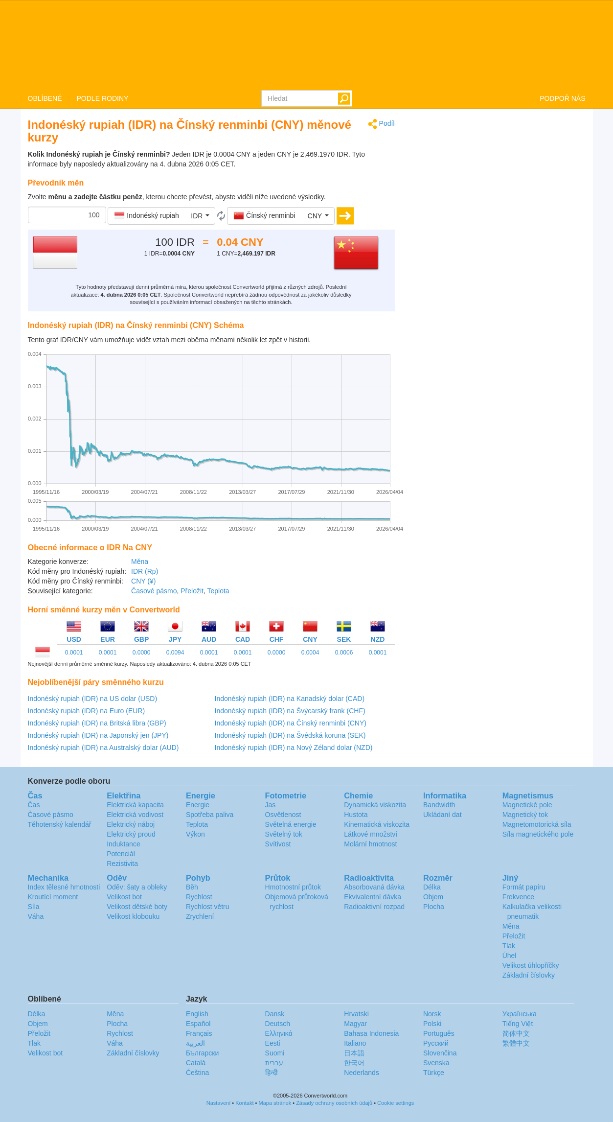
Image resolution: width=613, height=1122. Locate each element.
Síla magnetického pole (538, 834)
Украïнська (519, 1014)
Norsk (432, 1014)
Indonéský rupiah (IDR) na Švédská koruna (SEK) (290, 735)
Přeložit (192, 591)
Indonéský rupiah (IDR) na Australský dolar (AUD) (103, 747)
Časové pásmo (154, 591)
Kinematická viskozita (376, 824)
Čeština (197, 1072)
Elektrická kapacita (135, 805)
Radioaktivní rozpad (374, 907)
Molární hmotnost (370, 844)
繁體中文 (516, 1043)
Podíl (381, 124)
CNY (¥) (143, 581)
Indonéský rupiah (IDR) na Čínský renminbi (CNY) (290, 723)
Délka (432, 887)
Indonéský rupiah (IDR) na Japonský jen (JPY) (98, 735)
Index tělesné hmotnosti (64, 887)
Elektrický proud (131, 834)
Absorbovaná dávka (374, 887)
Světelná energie (291, 824)
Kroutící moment (53, 897)
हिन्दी (271, 1072)
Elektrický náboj (131, 824)
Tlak (508, 946)
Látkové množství (370, 834)
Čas (34, 805)
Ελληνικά (279, 1033)
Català (195, 1063)
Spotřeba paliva (209, 814)
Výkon (195, 834)
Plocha (433, 907)
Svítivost (278, 844)
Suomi (275, 1053)
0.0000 (142, 652)
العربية (195, 1043)
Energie (197, 805)
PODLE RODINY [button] (103, 98)
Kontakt (244, 1103)
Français (199, 1033)
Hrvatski (356, 1014)
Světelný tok (283, 834)
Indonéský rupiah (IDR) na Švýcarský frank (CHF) (290, 711)
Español (198, 1024)
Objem (433, 897)
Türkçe (433, 1072)
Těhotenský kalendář (59, 824)
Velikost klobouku (133, 916)
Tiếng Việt (517, 1024)
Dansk (275, 1014)
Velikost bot (124, 897)
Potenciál (121, 854)
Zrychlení (200, 916)
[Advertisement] (497, 187)
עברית (274, 1063)
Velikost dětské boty (137, 907)
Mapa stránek (275, 1103)
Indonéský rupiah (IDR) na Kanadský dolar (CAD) (290, 698)
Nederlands (361, 1072)
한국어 (354, 1063)
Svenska (436, 1063)
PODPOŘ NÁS (562, 98)
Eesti (272, 1043)
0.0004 (310, 652)
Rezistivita (122, 863)
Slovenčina (440, 1053)
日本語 (354, 1053)
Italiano (355, 1043)
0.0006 (344, 652)
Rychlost (199, 897)
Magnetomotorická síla (536, 824)
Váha (36, 916)
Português (438, 1033)
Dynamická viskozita (375, 805)
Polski (432, 1024)
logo (306, 44)
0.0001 (74, 652)
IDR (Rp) (144, 571)
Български (202, 1053)
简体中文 (516, 1033)
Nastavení (218, 1103)
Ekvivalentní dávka (372, 897)
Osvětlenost (283, 814)
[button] (161, 216)
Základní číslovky (528, 975)
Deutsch (277, 1024)
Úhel (509, 955)
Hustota (355, 814)
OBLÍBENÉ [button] (45, 98)
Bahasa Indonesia (371, 1033)
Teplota (218, 591)
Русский (436, 1043)
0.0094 (175, 652)
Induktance (123, 844)
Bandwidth (439, 805)
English (197, 1014)
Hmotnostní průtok (293, 887)
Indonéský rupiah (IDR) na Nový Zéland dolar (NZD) (294, 747)
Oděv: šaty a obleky (137, 887)
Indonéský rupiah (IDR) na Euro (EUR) (86, 711)
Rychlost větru (207, 907)
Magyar (355, 1024)
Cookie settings (395, 1103)
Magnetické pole (527, 805)
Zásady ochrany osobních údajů (334, 1103)
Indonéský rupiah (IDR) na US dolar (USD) (93, 698)
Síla (34, 907)
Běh (192, 887)
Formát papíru (523, 887)
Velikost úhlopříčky (530, 965)
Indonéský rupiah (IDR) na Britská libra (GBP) (97, 723)
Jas (270, 805)
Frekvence (518, 897)
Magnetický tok (525, 814)
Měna (139, 561)
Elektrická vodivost (135, 814)
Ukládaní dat (442, 814)
